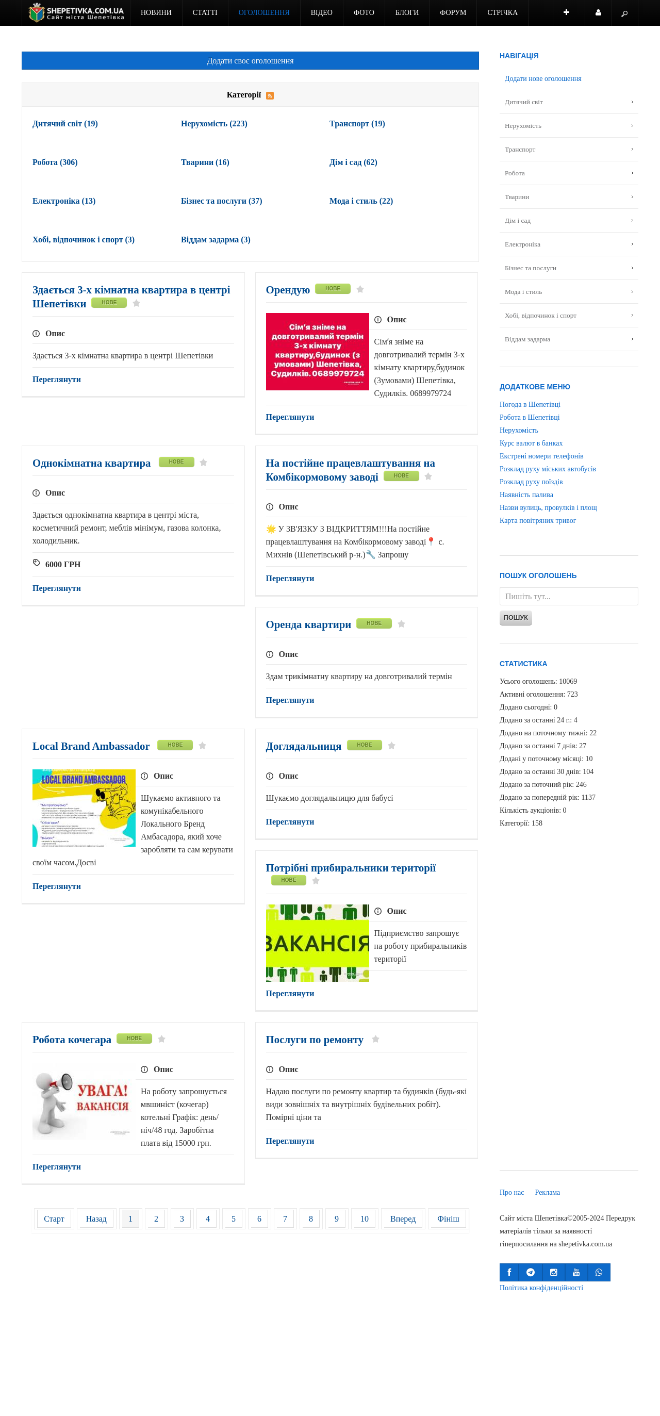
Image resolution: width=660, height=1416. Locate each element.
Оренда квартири (309, 624)
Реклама (547, 1192)
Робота (55, 162)
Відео (322, 13)
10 (364, 1218)
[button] (509, 1272)
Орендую (288, 289)
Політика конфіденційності (541, 1288)
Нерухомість (214, 123)
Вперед (403, 1218)
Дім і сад (353, 162)
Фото (364, 13)
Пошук (516, 617)
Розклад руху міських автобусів (548, 469)
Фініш (448, 1218)
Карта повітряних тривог (538, 520)
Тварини (205, 162)
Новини (156, 13)
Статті (205, 13)
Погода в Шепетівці (530, 404)
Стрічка (502, 13)
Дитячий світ (65, 123)
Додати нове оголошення (543, 79)
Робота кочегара (71, 1039)
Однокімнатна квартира (93, 463)
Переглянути (56, 379)
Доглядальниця (304, 746)
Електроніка (63, 200)
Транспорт (357, 123)
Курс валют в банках (531, 443)
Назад (96, 1218)
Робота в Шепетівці (530, 417)
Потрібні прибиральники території (351, 868)
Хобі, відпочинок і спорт (83, 239)
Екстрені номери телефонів (542, 456)
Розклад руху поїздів (531, 482)
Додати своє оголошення (250, 60)
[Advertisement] (250, 1318)
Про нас (512, 1192)
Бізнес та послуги (221, 200)
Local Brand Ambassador (92, 746)
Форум (453, 13)
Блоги (407, 13)
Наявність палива (526, 495)
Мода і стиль (361, 200)
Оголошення (264, 13)
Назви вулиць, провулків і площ (548, 508)
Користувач (604, 17)
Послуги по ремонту (316, 1039)
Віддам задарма (216, 239)
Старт (54, 1218)
